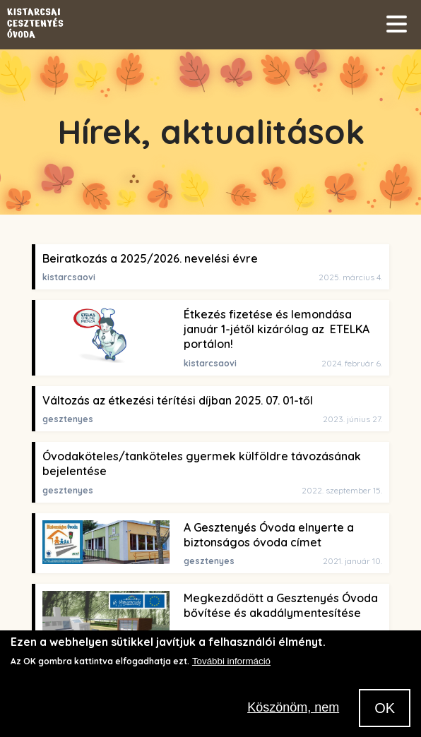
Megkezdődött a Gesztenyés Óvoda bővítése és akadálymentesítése (281, 605)
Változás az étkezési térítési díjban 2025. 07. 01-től (177, 400)
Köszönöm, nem (293, 716)
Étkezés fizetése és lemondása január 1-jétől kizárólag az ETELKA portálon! (276, 329)
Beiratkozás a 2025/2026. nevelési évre (150, 258)
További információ (231, 669)
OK (384, 716)
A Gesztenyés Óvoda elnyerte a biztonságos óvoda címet (269, 534)
